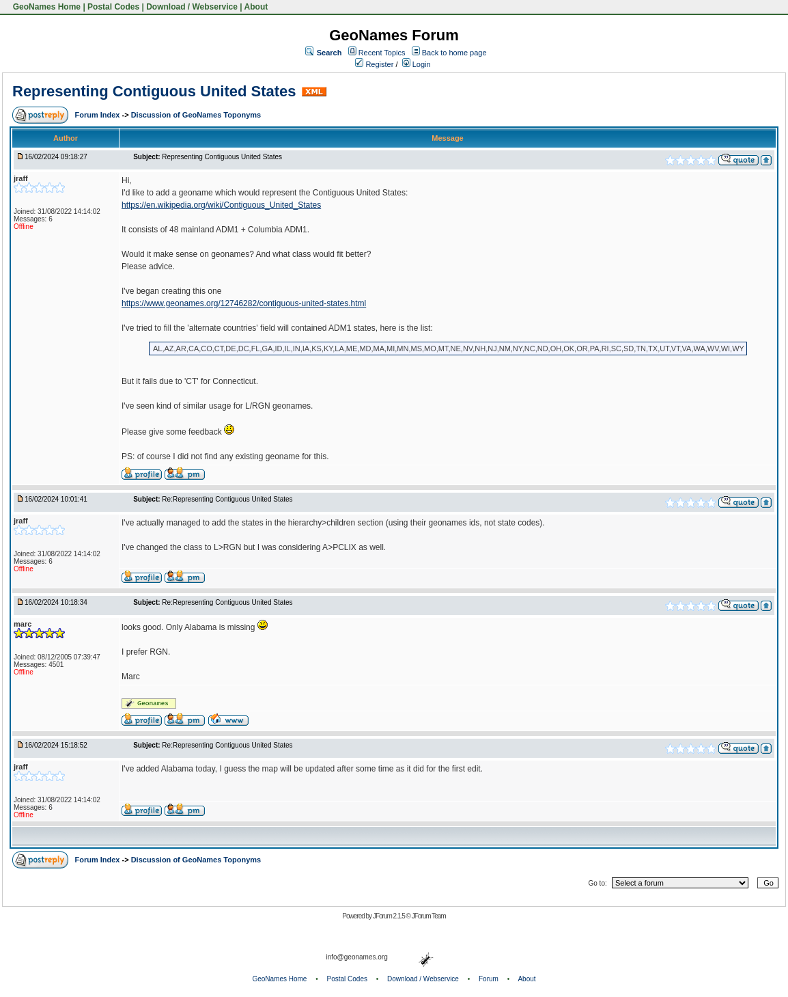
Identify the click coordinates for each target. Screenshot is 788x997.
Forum (488, 979)
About (256, 7)
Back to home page (454, 53)
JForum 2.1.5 (389, 916)
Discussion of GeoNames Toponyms (196, 115)
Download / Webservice (192, 7)
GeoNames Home (45, 7)
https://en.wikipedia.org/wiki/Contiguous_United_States (221, 205)
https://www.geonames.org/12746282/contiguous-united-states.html (244, 303)
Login (416, 64)
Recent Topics (382, 53)
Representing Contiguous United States (154, 91)
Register (374, 64)
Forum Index (98, 115)
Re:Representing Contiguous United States (227, 499)
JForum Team (429, 916)
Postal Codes (113, 7)
